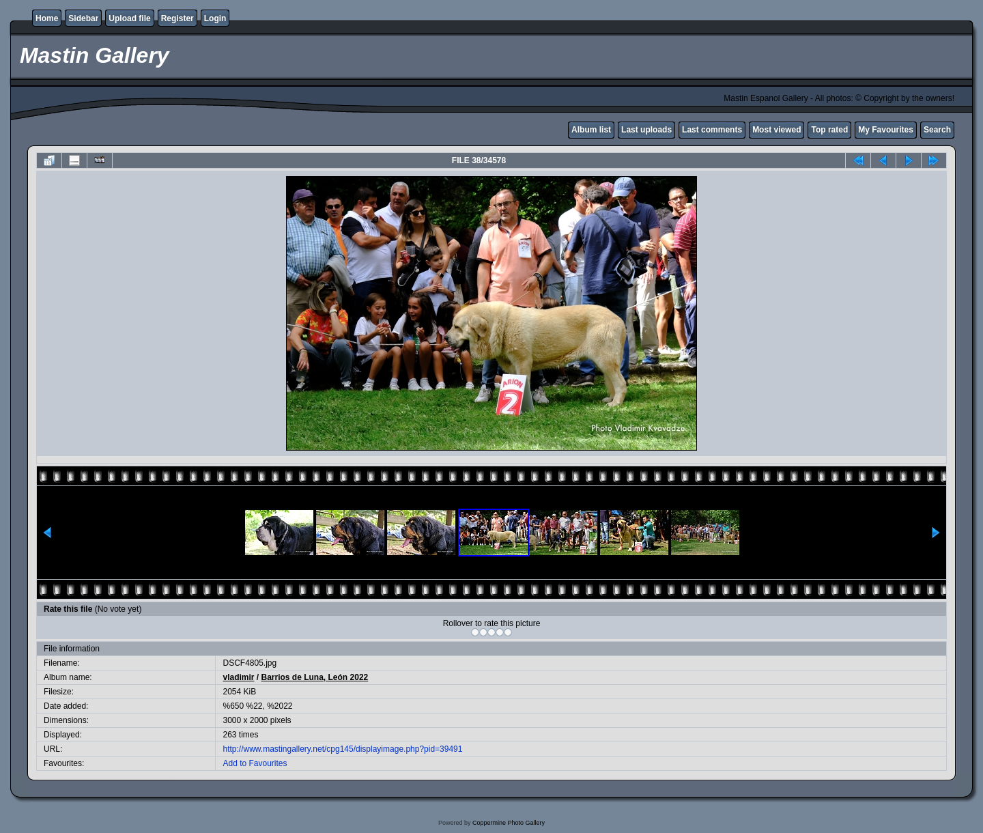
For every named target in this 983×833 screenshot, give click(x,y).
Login (215, 18)
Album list (591, 130)
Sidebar (83, 18)
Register (177, 18)
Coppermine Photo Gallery (508, 822)
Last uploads (646, 130)
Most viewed (776, 130)
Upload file (129, 18)
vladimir (238, 677)
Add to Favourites (255, 763)
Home (46, 18)
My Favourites (885, 130)
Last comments (712, 130)
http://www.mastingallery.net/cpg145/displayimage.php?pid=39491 (342, 749)
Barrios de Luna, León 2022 (315, 677)
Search (937, 130)
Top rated (829, 130)
